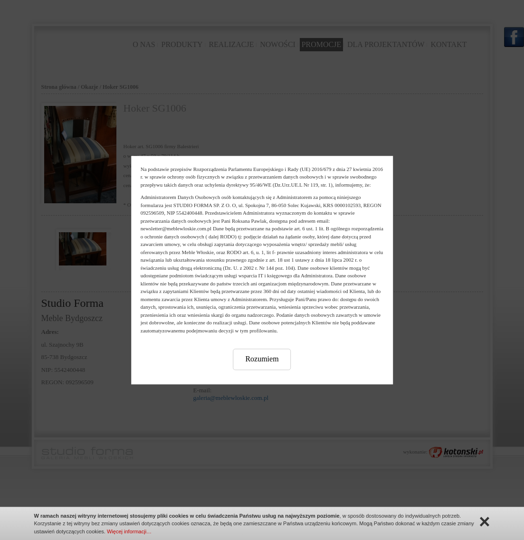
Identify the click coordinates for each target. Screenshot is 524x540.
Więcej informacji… (129, 531)
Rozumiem (261, 359)
